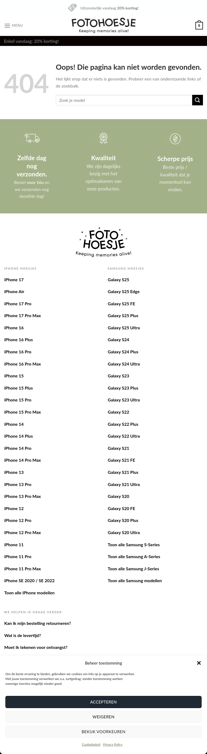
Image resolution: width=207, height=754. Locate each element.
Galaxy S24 (118, 339)
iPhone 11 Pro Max (22, 568)
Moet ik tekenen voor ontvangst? (35, 647)
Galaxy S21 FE (121, 460)
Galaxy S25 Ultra (124, 327)
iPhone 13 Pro (18, 484)
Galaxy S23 (118, 375)
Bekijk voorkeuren (104, 731)
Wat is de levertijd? (22, 635)
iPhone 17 (14, 279)
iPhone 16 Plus (18, 339)
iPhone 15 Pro (18, 399)
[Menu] (13, 25)
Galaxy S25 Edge (124, 291)
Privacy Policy (112, 744)
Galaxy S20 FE (121, 508)
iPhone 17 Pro (18, 303)
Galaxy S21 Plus (123, 472)
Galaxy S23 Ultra (124, 399)
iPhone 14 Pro (18, 448)
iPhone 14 (14, 424)
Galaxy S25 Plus (123, 315)
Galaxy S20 (118, 496)
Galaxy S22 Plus (123, 424)
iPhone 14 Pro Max (22, 460)
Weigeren (103, 716)
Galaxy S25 (118, 279)
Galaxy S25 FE (121, 303)
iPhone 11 (14, 544)
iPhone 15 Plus (18, 387)
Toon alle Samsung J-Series (133, 568)
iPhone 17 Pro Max (22, 315)
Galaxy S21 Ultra (124, 484)
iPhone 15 (14, 375)
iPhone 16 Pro (18, 351)
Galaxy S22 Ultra (124, 435)
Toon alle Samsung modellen (135, 580)
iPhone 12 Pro (18, 520)
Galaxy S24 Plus (123, 351)
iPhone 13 (14, 472)
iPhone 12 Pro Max (22, 532)
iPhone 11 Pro (18, 556)
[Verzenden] (197, 100)
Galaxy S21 (118, 448)
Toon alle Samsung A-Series (134, 556)
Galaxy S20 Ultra (124, 532)
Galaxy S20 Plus (123, 520)
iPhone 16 (14, 327)
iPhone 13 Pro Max (22, 496)
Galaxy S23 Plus (123, 387)
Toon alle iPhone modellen (29, 592)
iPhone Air (14, 291)
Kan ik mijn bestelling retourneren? (37, 623)
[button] (199, 663)
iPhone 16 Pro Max (22, 363)
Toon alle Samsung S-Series (134, 544)
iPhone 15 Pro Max (22, 411)
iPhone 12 (14, 508)
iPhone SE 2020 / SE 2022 (29, 580)
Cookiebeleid (91, 744)
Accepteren (103, 701)
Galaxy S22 (118, 411)
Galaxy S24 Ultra (124, 363)
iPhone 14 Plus (18, 435)
